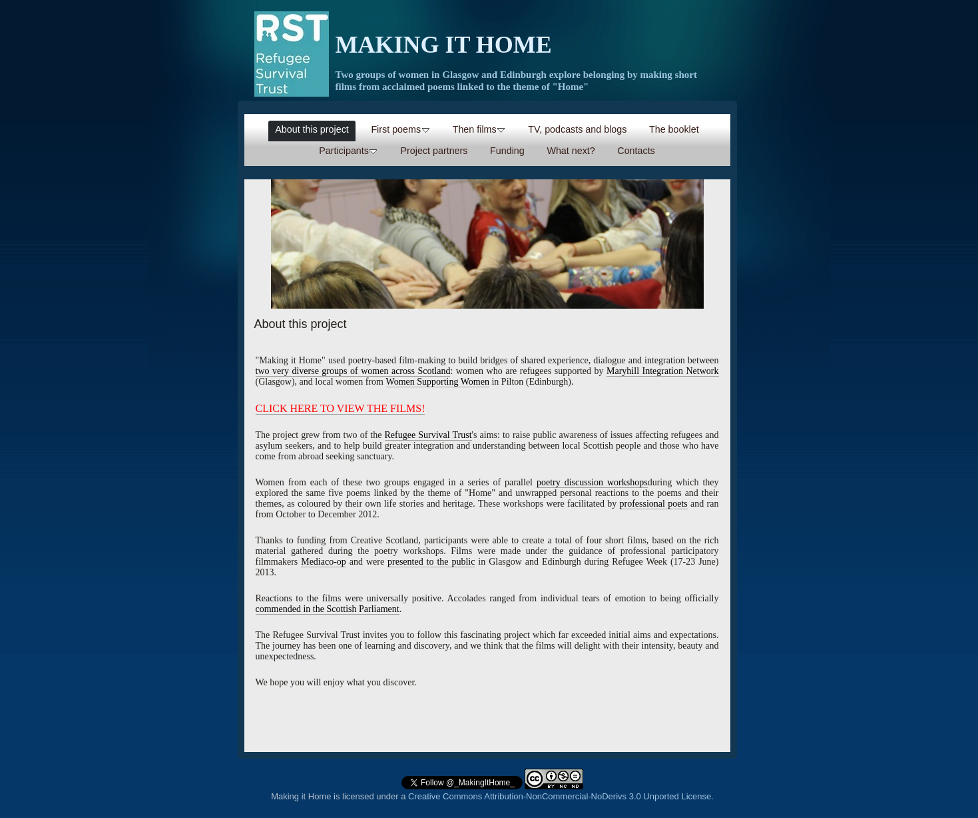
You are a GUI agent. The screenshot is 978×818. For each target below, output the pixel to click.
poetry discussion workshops (592, 482)
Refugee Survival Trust (428, 435)
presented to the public (431, 562)
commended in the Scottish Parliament (327, 609)
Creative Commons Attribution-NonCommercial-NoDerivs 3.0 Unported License (559, 796)
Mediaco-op (323, 562)
